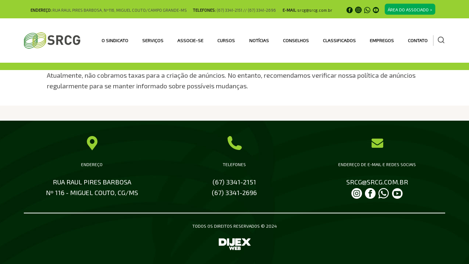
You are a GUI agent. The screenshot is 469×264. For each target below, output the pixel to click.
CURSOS (226, 40)
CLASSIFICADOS (339, 40)
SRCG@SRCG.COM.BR (377, 182)
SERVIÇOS (152, 40)
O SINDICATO (114, 40)
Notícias (259, 40)
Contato (418, 40)
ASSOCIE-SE (190, 40)
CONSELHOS (296, 40)
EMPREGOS (382, 40)
